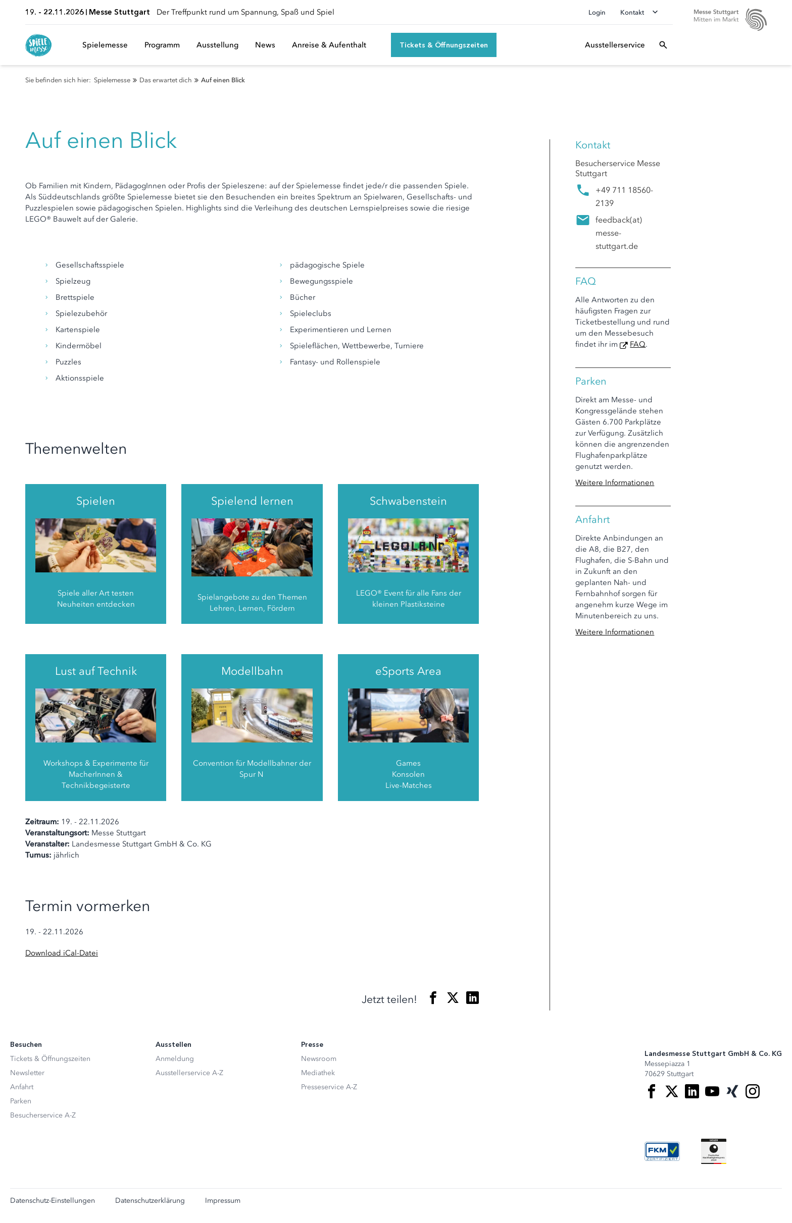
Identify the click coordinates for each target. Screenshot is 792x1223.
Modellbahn (252, 671)
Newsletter (27, 1073)
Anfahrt (21, 1087)
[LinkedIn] (692, 1091)
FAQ (638, 344)
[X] (672, 1091)
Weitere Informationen (614, 482)
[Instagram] (753, 1091)
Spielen (95, 501)
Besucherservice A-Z (43, 1115)
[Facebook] (652, 1091)
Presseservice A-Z (329, 1087)
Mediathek (318, 1073)
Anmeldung (175, 1058)
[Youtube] (712, 1091)
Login (597, 12)
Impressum (222, 1201)
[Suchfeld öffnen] (663, 45)
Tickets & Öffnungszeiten (50, 1058)
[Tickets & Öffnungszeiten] (444, 45)
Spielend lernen (252, 501)
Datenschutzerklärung (150, 1201)
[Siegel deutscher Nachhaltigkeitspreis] (713, 1151)
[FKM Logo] (662, 1151)
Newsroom (318, 1058)
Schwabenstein (408, 501)
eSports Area (408, 671)
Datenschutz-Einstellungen (52, 1201)
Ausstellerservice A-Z (189, 1073)
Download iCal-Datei (61, 953)
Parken (20, 1101)
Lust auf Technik (96, 671)
